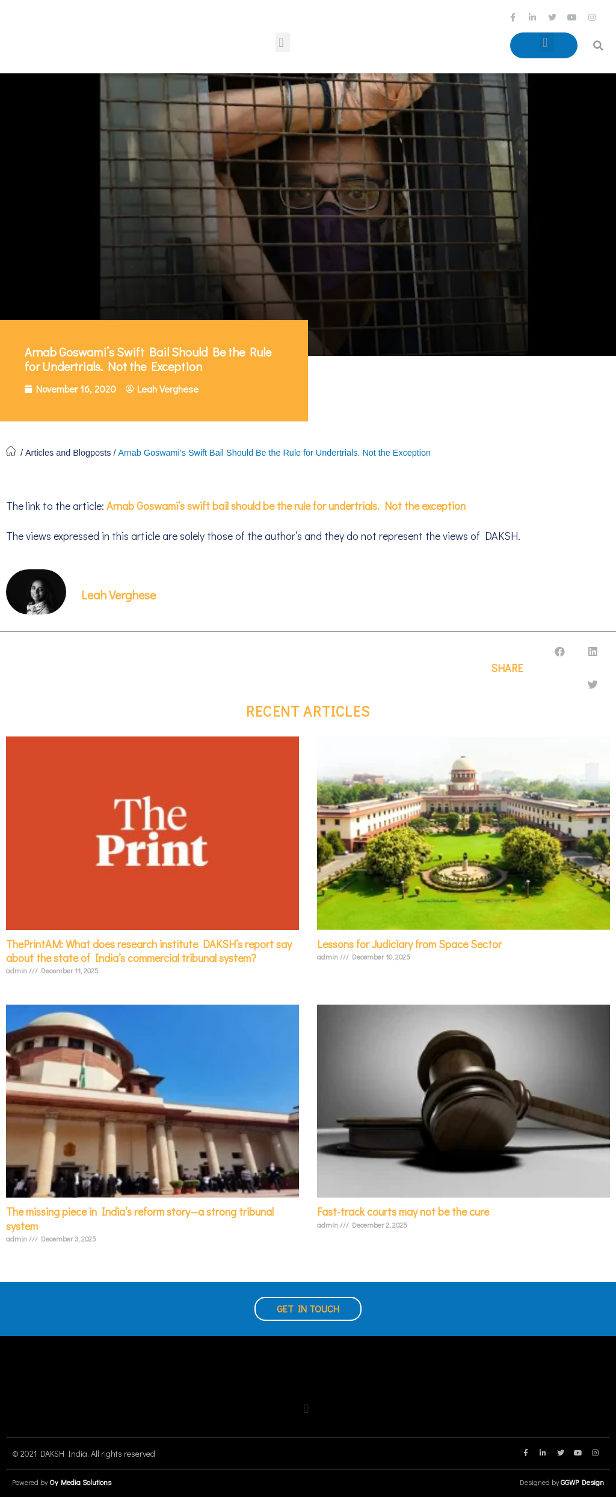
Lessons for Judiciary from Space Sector (409, 944)
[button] (283, 42)
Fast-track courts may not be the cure (403, 1211)
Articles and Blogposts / (71, 453)
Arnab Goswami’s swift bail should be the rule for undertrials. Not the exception (285, 505)
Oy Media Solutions (80, 1482)
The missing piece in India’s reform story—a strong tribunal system (140, 1218)
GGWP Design (582, 1482)
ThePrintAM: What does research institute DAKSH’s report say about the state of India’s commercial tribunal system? (149, 951)
